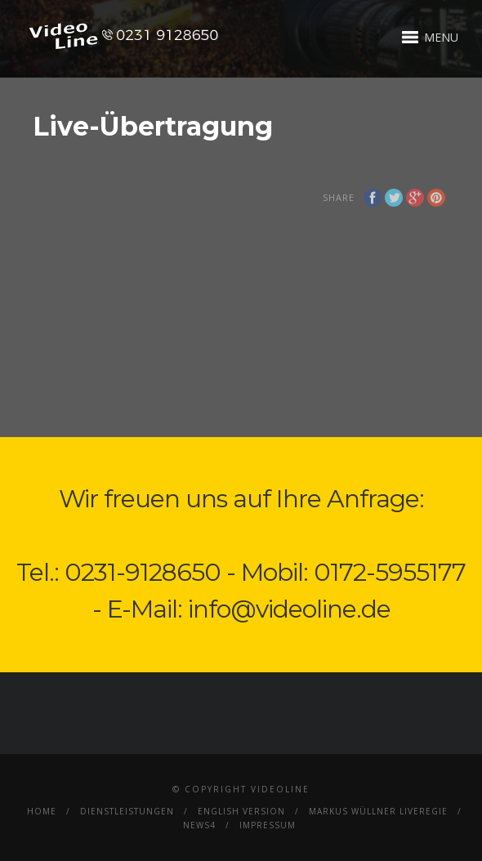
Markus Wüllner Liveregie (378, 811)
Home (41, 811)
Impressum (267, 825)
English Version (241, 811)
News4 (199, 825)
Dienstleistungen (127, 811)
